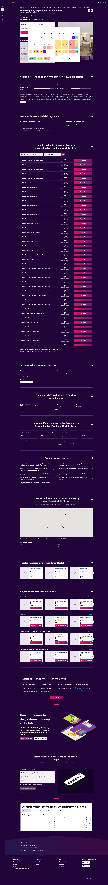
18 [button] (48, 44)
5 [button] (51, 37)
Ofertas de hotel (23, 7)
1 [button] (73, 37)
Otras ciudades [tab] (26, 810)
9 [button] (41, 41)
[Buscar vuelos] (2, 6)
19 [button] (51, 44)
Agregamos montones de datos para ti (57, 848)
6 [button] (66, 41)
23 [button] (41, 47)
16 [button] (41, 44)
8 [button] (73, 41)
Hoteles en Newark (26, 825)
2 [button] (41, 37)
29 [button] (37, 51)
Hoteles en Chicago (26, 823)
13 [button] (31, 44)
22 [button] (37, 47)
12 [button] (51, 41)
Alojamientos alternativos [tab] (39, 810)
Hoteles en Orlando (26, 819)
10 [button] (44, 41)
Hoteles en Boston (26, 827)
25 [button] (48, 47)
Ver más (90, 596)
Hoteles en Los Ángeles (62, 821)
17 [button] (44, 44)
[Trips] (2, 19)
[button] (2, 2)
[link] (36, 608)
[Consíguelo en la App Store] (86, 866)
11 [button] (48, 41)
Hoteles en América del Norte (34, 7)
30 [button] (41, 51)
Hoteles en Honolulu (61, 825)
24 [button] (44, 47)
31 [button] (44, 51)
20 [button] (31, 47)
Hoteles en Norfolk (66, 7)
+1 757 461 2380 (24, 17)
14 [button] (34, 44)
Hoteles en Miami (61, 817)
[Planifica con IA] (2, 15)
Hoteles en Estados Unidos (46, 7)
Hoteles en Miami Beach (27, 821)
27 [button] (31, 51)
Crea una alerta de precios (81, 688)
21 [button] (34, 47)
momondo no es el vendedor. (57, 845)
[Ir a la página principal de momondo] (9, 2)
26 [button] (51, 47)
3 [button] (44, 37)
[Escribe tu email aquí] (39, 781)
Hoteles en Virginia (57, 7)
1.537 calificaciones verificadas (35, 19)
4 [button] (48, 37)
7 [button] (34, 41)
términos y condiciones (43, 791)
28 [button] (34, 51)
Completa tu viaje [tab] (64, 810)
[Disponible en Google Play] (86, 862)
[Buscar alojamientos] (2, 9)
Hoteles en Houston (61, 827)
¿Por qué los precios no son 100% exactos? (57, 850)
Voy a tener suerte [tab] (52, 810)
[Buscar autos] (2, 12)
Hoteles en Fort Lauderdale (63, 823)
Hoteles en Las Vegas (61, 819)
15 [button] (37, 44)
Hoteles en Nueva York (27, 817)
